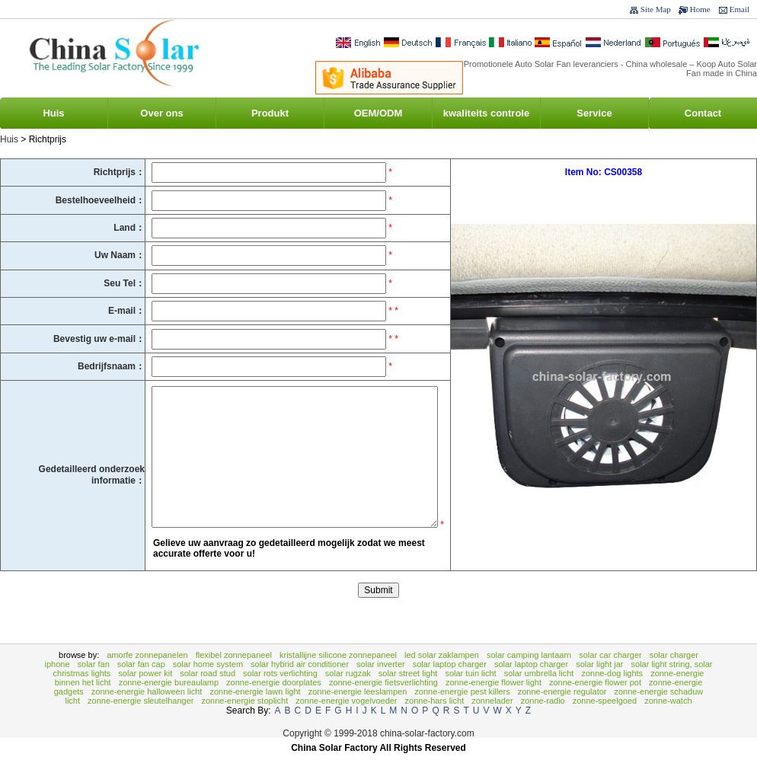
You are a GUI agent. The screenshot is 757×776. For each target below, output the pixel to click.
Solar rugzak (348, 696)
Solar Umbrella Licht (539, 696)
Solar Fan (94, 686)
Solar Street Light (408, 696)
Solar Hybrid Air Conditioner (300, 686)
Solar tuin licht (470, 696)
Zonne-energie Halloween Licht (147, 714)
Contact (703, 113)
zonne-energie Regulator (562, 714)
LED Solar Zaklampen (441, 677)
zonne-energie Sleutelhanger (140, 723)
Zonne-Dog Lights (612, 696)
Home (700, 9)
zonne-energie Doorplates (273, 705)
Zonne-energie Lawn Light (254, 714)
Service (594, 113)
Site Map (655, 9)
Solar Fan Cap (141, 686)
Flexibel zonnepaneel (234, 677)
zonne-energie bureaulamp (169, 705)
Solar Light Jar (599, 686)
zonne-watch (668, 723)
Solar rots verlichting (280, 696)
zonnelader (492, 723)
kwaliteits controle (486, 113)
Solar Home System (208, 686)
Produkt (270, 113)
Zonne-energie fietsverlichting (383, 705)
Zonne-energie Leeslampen (357, 714)
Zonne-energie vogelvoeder (346, 723)
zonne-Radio (543, 723)
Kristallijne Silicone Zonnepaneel (338, 677)
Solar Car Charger (610, 677)
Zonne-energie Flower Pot (595, 705)
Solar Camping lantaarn (529, 677)
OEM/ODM (378, 113)
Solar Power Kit (145, 696)
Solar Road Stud (207, 696)
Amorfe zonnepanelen (147, 677)
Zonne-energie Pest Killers (461, 714)
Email (739, 9)
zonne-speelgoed (605, 723)
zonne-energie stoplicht (244, 723)
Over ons (161, 113)
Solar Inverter (380, 686)
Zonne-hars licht (435, 723)
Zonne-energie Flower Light (493, 705)
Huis (53, 113)
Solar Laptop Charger (450, 686)
